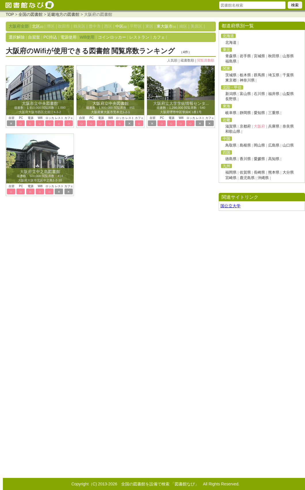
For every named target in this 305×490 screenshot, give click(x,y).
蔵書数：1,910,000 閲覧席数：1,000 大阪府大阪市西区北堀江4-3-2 (40, 108)
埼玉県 (273, 75)
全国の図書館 (30, 14)
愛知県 (259, 113)
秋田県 (273, 56)
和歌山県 (232, 131)
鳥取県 (231, 145)
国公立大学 (230, 206)
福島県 (231, 61)
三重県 (273, 113)
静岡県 (245, 113)
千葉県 (288, 75)
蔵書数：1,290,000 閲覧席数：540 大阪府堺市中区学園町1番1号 (181, 108)
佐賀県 (245, 172)
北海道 (231, 42)
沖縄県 (263, 178)
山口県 (288, 145)
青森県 (231, 56)
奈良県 (288, 126)
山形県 (288, 56)
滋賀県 (231, 126)
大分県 (288, 172)
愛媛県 (259, 159)
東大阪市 (166, 26)
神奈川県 (247, 80)
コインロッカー (112, 37)
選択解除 (17, 37)
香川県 (245, 159)
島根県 (245, 145)
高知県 (273, 159)
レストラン (139, 37)
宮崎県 (231, 178)
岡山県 (259, 145)
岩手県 (245, 56)
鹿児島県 (247, 178)
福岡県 (231, 172)
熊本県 (273, 172)
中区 (121, 26)
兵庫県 (273, 126)
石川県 (259, 94)
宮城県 (259, 56)
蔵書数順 (187, 60)
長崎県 (259, 172)
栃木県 (245, 75)
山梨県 (288, 94)
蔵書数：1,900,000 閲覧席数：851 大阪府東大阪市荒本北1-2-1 (110, 108)
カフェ (159, 37)
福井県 (273, 94)
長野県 (231, 99)
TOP (10, 14)
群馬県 (259, 75)
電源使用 (68, 37)
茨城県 (231, 75)
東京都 (231, 80)
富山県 (245, 94)
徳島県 (231, 159)
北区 (37, 26)
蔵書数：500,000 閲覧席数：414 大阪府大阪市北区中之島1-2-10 (40, 176)
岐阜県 (231, 113)
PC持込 (50, 37)
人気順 (172, 60)
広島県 (273, 145)
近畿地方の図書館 (63, 14)
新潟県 (231, 94)
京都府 (245, 126)
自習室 (34, 37)
